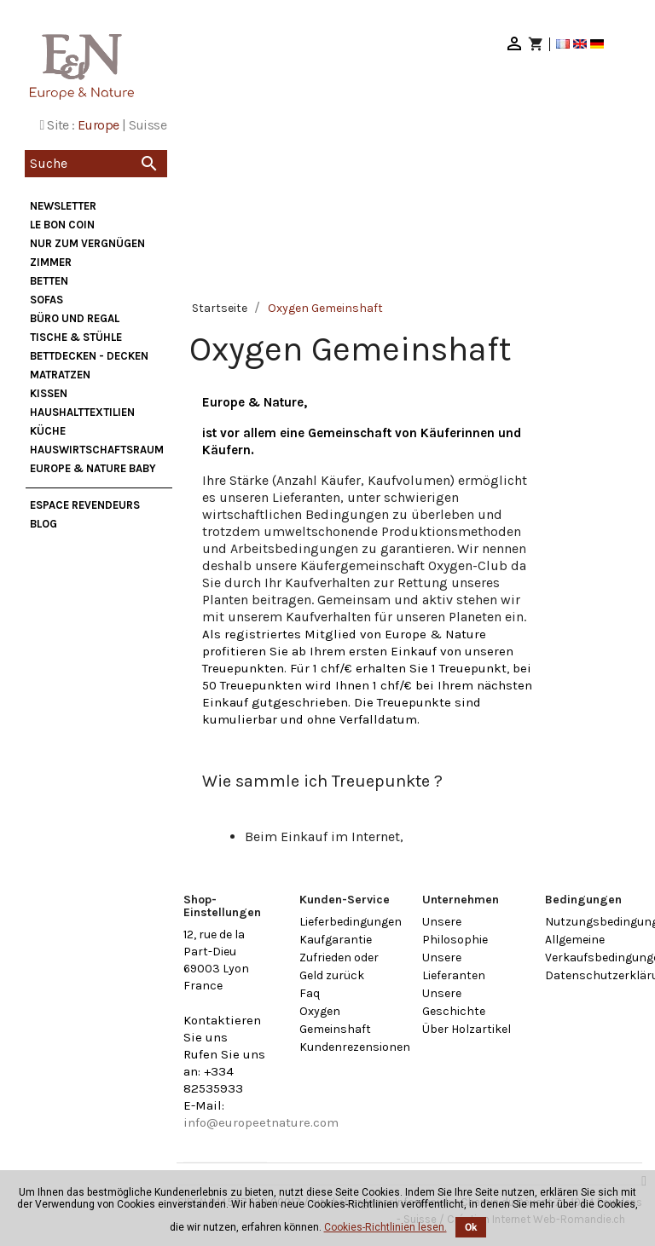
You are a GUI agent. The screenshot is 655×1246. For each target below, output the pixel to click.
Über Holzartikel (466, 1029)
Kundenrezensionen (354, 1047)
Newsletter (63, 205)
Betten (49, 280)
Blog (43, 523)
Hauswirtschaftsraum (97, 449)
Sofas (46, 299)
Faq (309, 993)
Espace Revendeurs (85, 505)
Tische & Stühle (76, 337)
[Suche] (96, 163)
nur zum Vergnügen (87, 243)
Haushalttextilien (82, 412)
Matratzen (60, 374)
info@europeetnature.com (261, 1122)
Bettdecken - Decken (89, 355)
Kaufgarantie (335, 939)
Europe (98, 125)
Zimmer (51, 262)
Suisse (147, 125)
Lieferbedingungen (350, 921)
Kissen (48, 393)
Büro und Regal (74, 318)
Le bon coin (62, 224)
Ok (471, 1227)
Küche (48, 430)
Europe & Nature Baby (93, 468)
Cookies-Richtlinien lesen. (385, 1227)
